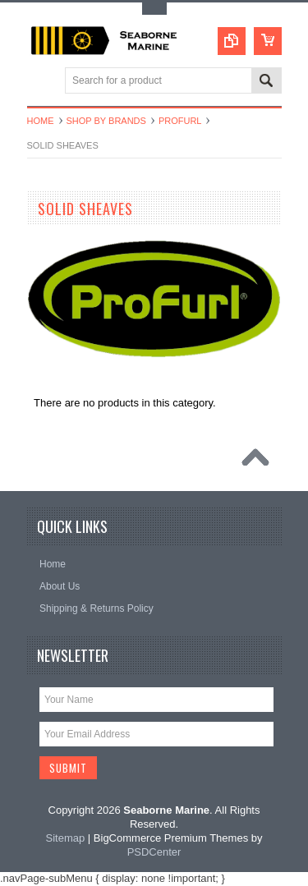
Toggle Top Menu (154, 8)
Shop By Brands (106, 121)
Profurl (180, 121)
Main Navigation (41, 81)
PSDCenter (154, 852)
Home (40, 121)
